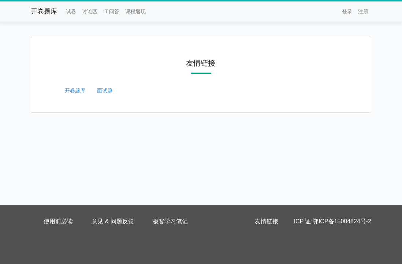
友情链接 (266, 221)
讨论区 (89, 11)
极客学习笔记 (170, 221)
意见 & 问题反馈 (113, 221)
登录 (347, 11)
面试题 (104, 91)
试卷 (71, 11)
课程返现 (135, 11)
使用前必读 (58, 221)
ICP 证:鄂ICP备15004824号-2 (332, 221)
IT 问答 (111, 11)
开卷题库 (44, 11)
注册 (363, 11)
